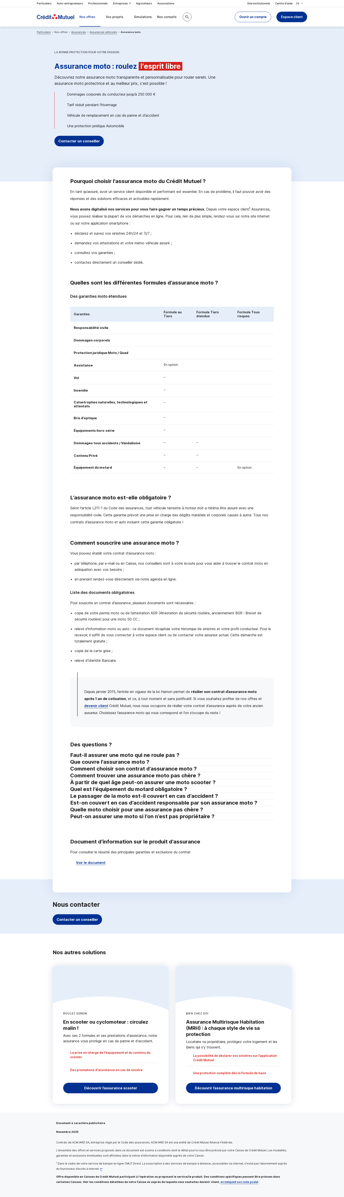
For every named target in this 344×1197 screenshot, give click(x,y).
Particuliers (44, 3)
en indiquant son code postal (239, 1182)
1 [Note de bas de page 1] (249, 208)
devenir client (96, 706)
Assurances (78, 32)
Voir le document (91, 862)
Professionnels (98, 3)
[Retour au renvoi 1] (101, 1168)
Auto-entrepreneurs (70, 3)
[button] (253, 17)
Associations (165, 3)
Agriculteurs (144, 3)
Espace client (292, 17)
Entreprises (122, 3)
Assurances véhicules (103, 32)
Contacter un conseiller (82, 141)
